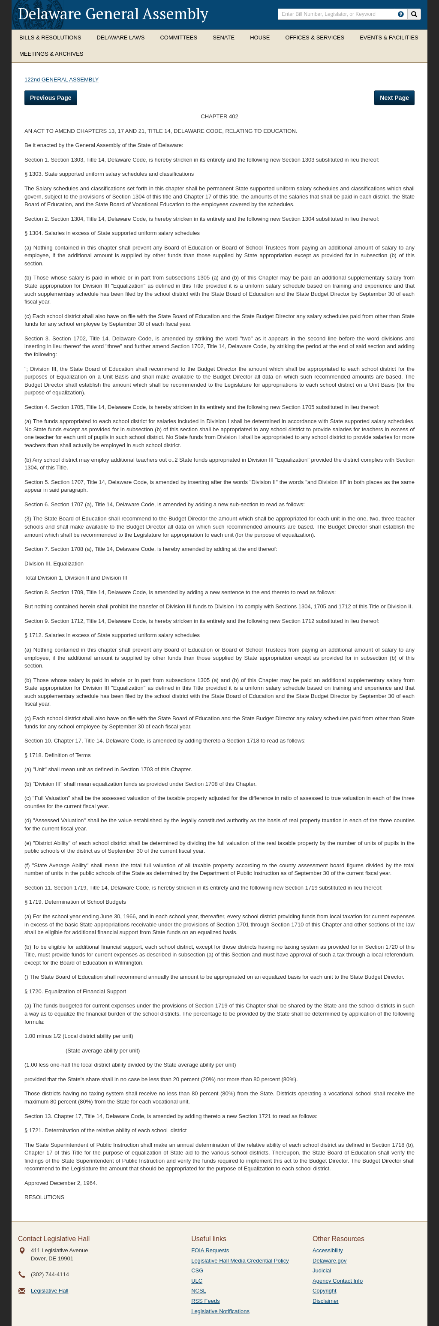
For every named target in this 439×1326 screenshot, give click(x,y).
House (260, 37)
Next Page (394, 97)
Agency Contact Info (338, 1281)
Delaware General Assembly (113, 13)
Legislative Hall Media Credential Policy (240, 1260)
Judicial (322, 1270)
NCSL (198, 1290)
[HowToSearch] (401, 14)
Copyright (325, 1290)
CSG (197, 1270)
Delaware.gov (330, 1260)
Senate (224, 37)
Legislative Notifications (220, 1311)
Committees (178, 37)
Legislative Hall (49, 1290)
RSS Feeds (205, 1301)
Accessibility (328, 1250)
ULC (196, 1281)
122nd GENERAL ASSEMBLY (61, 79)
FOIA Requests (210, 1250)
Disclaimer (326, 1301)
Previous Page (51, 97)
